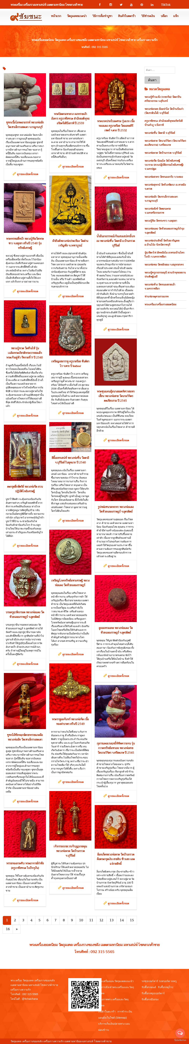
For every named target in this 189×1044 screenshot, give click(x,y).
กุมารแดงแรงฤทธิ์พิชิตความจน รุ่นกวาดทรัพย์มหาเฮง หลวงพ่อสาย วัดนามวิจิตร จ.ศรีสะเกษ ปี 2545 (116, 748)
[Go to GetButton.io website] (180, 1040)
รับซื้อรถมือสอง (150, 999)
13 (111, 920)
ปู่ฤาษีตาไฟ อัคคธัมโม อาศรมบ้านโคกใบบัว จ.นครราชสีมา (164, 254)
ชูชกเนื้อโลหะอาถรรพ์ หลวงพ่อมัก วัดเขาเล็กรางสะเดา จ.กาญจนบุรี (25, 125)
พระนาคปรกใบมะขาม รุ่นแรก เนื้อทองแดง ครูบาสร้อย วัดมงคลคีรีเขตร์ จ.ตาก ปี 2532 (116, 126)
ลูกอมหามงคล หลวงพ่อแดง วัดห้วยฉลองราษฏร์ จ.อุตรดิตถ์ (116, 630)
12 (101, 920)
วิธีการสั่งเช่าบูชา (102, 16)
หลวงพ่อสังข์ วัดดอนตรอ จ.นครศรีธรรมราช (158, 210)
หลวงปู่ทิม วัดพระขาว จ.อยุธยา (161, 220)
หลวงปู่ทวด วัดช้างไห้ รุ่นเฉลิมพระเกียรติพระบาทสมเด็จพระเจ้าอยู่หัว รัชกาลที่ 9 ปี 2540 (25, 353)
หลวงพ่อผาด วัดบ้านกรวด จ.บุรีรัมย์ (163, 153)
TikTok (164, 5)
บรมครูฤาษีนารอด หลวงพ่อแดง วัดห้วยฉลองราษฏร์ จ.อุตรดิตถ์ (25, 614)
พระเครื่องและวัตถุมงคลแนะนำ (116, 981)
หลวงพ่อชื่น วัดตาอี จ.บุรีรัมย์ (160, 133)
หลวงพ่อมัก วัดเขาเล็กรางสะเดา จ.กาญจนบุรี (161, 198)
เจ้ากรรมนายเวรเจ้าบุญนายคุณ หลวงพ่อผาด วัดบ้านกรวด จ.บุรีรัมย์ (70, 851)
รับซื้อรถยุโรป (165, 987)
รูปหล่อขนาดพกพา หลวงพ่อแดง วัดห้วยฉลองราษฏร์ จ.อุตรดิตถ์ (116, 509)
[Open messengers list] (180, 1033)
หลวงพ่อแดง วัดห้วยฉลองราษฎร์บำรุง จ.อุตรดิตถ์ (164, 230)
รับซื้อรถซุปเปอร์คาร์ (153, 993)
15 (132, 920)
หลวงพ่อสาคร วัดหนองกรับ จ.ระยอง (164, 177)
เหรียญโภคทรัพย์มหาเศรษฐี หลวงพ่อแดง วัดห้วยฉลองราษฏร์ (70, 583)
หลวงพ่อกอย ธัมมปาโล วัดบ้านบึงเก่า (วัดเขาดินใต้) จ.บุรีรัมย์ (164, 111)
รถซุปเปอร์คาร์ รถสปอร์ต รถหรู (159, 981)
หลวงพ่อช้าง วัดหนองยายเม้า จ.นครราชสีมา (160, 286)
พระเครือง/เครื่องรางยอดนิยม (160, 304)
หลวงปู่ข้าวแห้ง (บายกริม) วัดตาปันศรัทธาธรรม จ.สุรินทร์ (163, 99)
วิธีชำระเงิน (148, 16)
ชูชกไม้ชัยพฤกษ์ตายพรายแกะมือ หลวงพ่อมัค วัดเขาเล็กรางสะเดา (25, 737)
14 (122, 920)
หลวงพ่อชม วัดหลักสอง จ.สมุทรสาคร (164, 264)
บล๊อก (164, 16)
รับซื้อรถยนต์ (149, 987)
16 (8, 929)
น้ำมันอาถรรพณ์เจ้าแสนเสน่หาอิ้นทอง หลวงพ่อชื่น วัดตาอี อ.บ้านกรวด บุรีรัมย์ (116, 241)
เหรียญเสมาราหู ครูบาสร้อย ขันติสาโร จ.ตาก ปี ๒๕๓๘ (70, 363)
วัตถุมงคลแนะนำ (77, 16)
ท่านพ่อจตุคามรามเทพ (157, 296)
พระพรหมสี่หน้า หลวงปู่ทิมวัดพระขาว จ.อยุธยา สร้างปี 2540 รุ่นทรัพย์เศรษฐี (25, 243)
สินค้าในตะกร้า (126, 16)
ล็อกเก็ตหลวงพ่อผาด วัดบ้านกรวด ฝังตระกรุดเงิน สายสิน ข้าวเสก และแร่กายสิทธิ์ (116, 859)
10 (81, 920)
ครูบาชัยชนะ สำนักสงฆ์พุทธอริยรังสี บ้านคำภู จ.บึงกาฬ (164, 123)
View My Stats (120, 1041)
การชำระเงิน (124, 1011)
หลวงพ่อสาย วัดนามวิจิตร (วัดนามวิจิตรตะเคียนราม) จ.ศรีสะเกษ (165, 143)
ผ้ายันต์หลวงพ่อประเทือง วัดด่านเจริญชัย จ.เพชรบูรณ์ (70, 243)
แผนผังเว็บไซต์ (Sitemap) (112, 1017)
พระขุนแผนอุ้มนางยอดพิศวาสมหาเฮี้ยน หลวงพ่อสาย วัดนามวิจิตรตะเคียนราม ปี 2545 (116, 396)
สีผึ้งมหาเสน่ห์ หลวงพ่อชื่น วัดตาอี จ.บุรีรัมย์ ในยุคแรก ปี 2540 (70, 460)
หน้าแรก (56, 16)
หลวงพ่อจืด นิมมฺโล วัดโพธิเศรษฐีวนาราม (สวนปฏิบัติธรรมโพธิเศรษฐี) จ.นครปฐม (164, 164)
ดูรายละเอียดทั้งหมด (27, 174)
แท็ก (175, 16)
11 (91, 920)
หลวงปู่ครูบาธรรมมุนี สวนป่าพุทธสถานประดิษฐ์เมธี (165, 274)
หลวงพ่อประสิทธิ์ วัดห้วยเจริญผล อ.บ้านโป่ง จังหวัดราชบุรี (162, 242)
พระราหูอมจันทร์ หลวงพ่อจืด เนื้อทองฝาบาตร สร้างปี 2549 (70, 721)
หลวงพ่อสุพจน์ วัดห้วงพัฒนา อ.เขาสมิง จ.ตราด (165, 186)
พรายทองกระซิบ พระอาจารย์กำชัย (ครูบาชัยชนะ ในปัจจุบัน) (25, 865)
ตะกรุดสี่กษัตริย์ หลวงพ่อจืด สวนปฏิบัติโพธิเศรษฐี (25, 489)
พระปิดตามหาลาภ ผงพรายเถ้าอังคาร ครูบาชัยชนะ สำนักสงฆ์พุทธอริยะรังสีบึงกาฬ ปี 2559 (70, 119)
